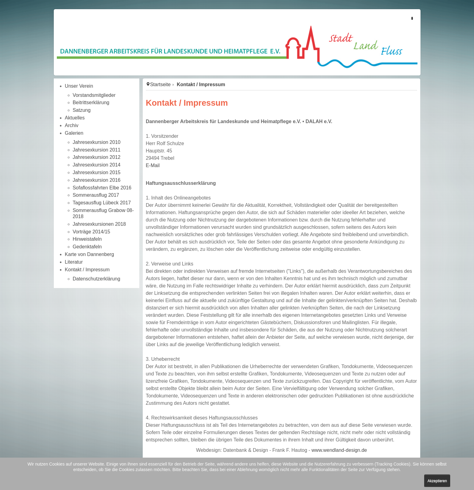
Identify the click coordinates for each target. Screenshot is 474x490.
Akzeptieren (437, 481)
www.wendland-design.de (339, 450)
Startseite (160, 84)
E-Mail (153, 165)
